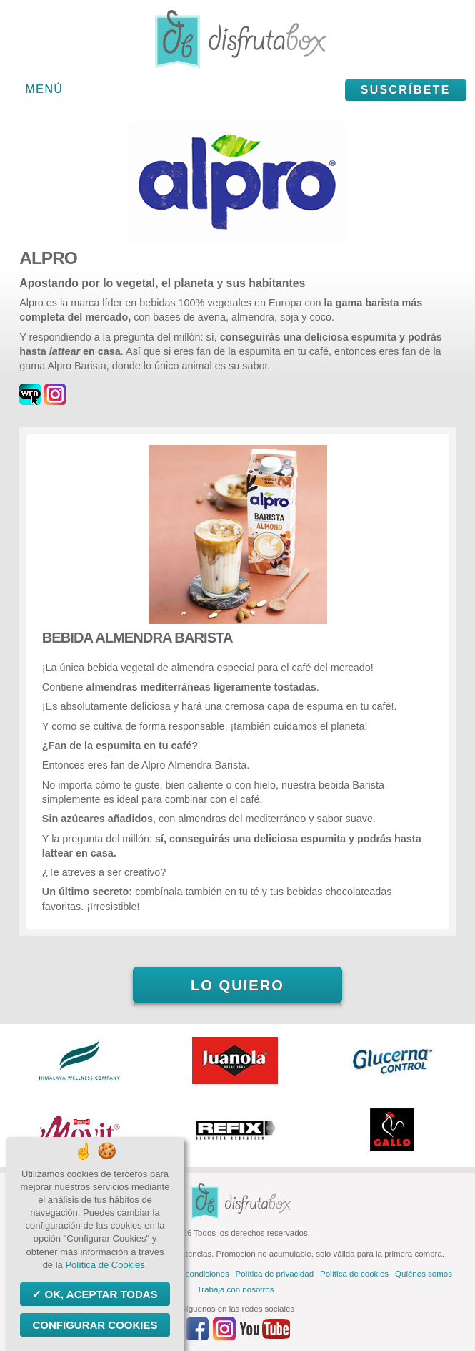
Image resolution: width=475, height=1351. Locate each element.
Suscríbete (406, 90)
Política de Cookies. (106, 1264)
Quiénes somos (423, 1273)
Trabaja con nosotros (235, 1289)
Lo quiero (237, 985)
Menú (45, 89)
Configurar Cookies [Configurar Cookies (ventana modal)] (94, 1325)
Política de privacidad (275, 1273)
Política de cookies (354, 1273)
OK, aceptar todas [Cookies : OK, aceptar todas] (99, 1294)
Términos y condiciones (186, 1273)
